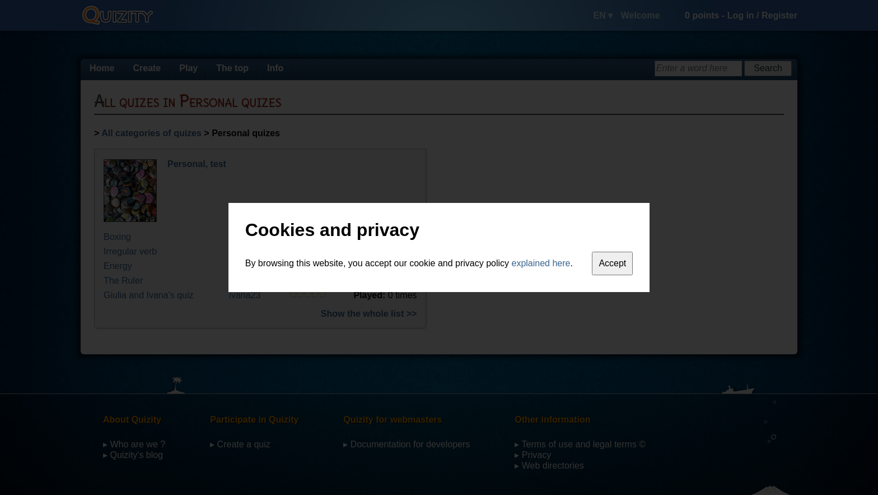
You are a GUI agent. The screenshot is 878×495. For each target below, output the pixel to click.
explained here (541, 263)
